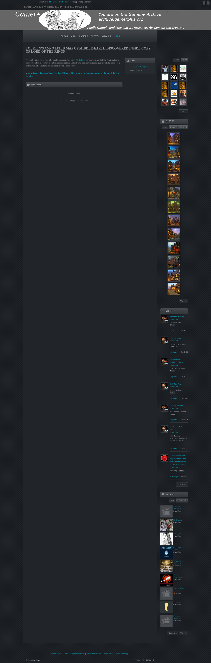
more (172, 325)
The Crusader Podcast (59, 1)
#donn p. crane (175, 338)
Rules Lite (177, 602)
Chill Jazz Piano (176, 384)
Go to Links (182, 484)
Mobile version (56, 654)
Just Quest (177, 534)
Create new (172, 633)
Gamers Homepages (122, 654)
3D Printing (177, 520)
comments (174, 319)
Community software (93, 654)
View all (183, 111)
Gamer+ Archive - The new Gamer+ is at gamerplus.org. (56, 7)
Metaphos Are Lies (177, 316)
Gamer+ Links (108, 654)
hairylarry (173, 331)
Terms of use (68, 654)
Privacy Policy (79, 654)
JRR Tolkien (80, 60)
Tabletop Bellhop (176, 405)
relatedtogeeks (142, 67)
